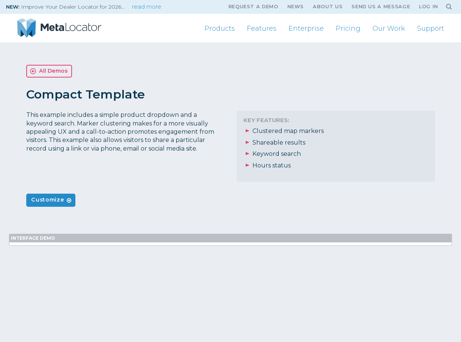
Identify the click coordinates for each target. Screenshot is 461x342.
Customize (47, 199)
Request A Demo (253, 6)
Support (430, 28)
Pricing (348, 28)
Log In (428, 6)
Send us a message (380, 6)
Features (261, 28)
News (295, 6)
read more (146, 6)
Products (219, 28)
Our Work (388, 28)
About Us (327, 6)
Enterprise (306, 28)
